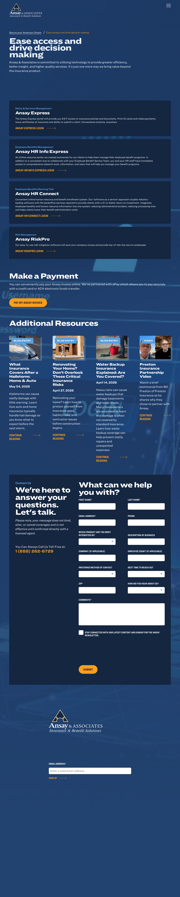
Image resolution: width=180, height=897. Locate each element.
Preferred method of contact (95, 567)
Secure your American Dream (25, 32)
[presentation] (102, 650)
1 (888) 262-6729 (34, 551)
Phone (131, 516)
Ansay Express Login (29, 128)
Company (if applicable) (92, 551)
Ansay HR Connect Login (31, 215)
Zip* (81, 583)
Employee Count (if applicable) (145, 551)
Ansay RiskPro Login (29, 251)
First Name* (85, 499)
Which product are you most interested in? (95, 533)
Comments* (85, 599)
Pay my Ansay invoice (28, 302)
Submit (88, 669)
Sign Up (53, 778)
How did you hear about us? (143, 583)
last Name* (134, 499)
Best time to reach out (140, 567)
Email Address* (87, 516)
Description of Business (141, 535)
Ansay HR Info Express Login (34, 170)
